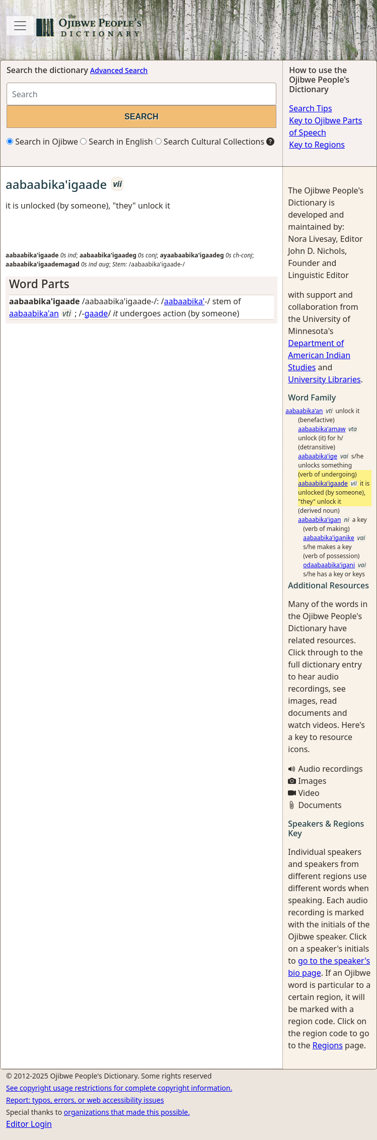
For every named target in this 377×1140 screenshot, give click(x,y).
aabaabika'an (34, 313)
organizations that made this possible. (127, 1112)
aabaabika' (184, 301)
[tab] (141, 284)
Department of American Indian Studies (319, 355)
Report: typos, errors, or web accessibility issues (85, 1100)
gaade (96, 313)
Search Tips (310, 108)
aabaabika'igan (319, 519)
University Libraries (324, 379)
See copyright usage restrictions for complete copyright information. (119, 1088)
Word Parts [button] (39, 284)
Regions (328, 1045)
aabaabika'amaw (321, 429)
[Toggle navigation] (20, 26)
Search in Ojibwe (42, 141)
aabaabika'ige (317, 456)
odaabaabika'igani (329, 565)
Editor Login (29, 1123)
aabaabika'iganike (328, 537)
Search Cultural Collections (209, 141)
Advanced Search (118, 70)
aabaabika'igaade (323, 483)
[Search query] (141, 94)
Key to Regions (317, 144)
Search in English (116, 141)
